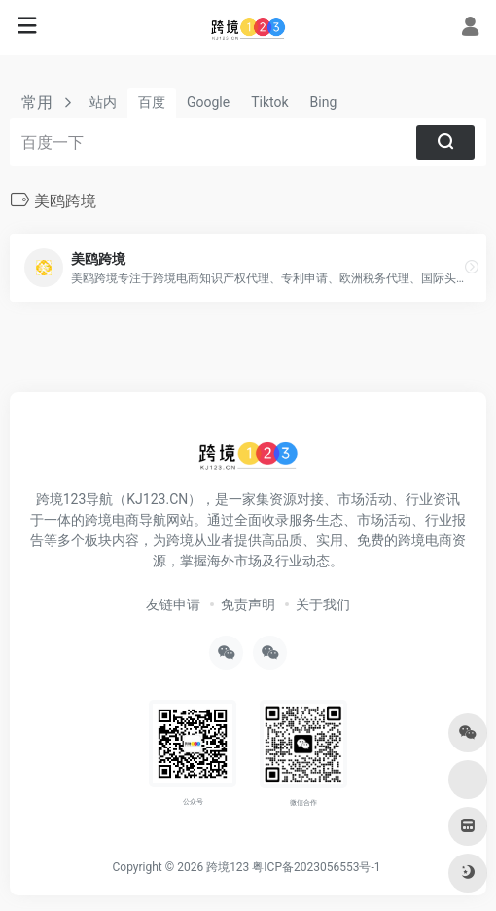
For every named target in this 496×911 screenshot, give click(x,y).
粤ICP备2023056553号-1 (316, 867)
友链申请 (173, 604)
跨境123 (227, 867)
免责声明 (248, 604)
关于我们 (323, 604)
